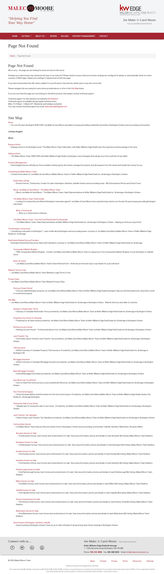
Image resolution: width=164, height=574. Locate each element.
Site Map (75, 88)
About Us (41, 37)
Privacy (114, 561)
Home (14, 36)
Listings (27, 37)
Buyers (53, 36)
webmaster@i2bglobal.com (56, 107)
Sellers (65, 36)
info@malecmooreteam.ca (137, 552)
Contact (103, 36)
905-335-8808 (96, 552)
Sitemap (150, 561)
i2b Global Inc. (53, 99)
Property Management (83, 36)
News (92, 561)
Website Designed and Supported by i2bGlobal (82, 566)
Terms (125, 561)
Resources (137, 561)
